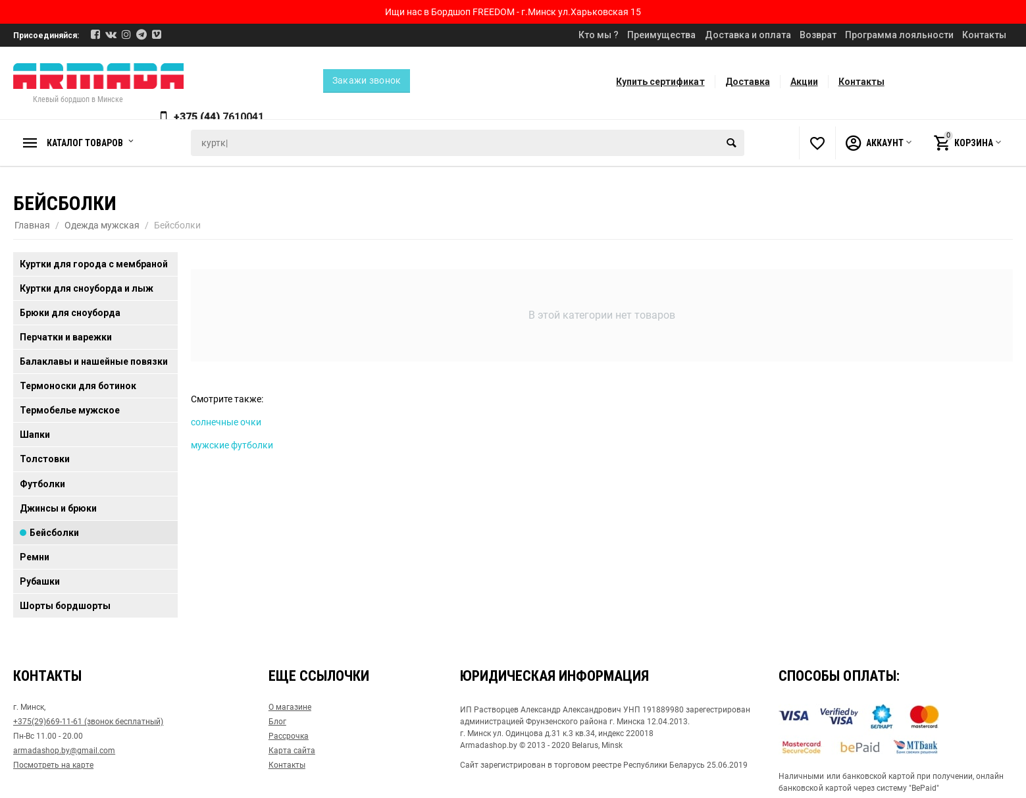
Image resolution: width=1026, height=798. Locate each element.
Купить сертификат (660, 81)
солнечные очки (226, 422)
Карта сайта (292, 750)
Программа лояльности (899, 35)
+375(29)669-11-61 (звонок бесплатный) (88, 721)
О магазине (290, 707)
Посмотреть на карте (53, 765)
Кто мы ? (598, 35)
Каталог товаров (88, 143)
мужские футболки (232, 445)
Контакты (984, 35)
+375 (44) (220, 117)
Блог (277, 721)
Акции (804, 81)
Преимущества (661, 35)
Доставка (747, 81)
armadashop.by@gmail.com (64, 750)
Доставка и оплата (748, 35)
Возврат (818, 35)
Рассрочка (289, 736)
